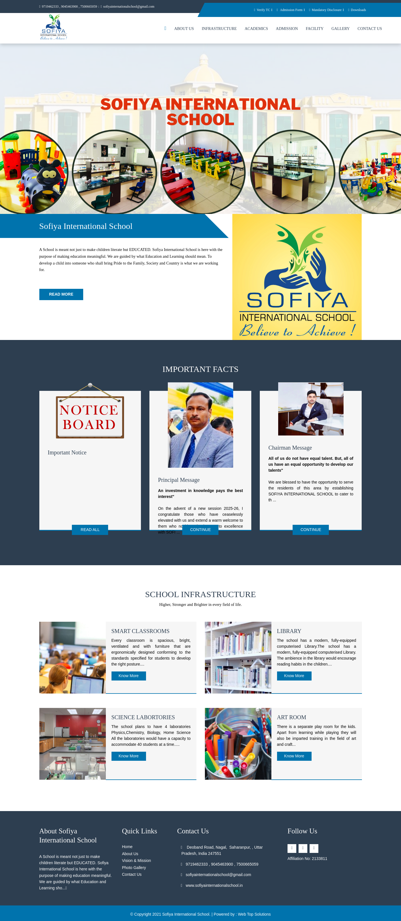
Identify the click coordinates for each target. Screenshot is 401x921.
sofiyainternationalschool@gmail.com (135, 7)
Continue (200, 530)
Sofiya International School (185, 911)
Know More (129, 673)
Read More (61, 295)
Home (127, 844)
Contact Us (370, 29)
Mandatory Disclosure (322, 10)
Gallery (340, 29)
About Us (184, 29)
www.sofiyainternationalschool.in (212, 883)
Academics (256, 29)
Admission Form (283, 10)
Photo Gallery (134, 865)
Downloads (356, 10)
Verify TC (254, 10)
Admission (287, 29)
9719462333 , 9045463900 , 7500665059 (71, 7)
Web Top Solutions (254, 911)
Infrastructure (219, 29)
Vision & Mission (136, 858)
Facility (315, 29)
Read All (90, 530)
